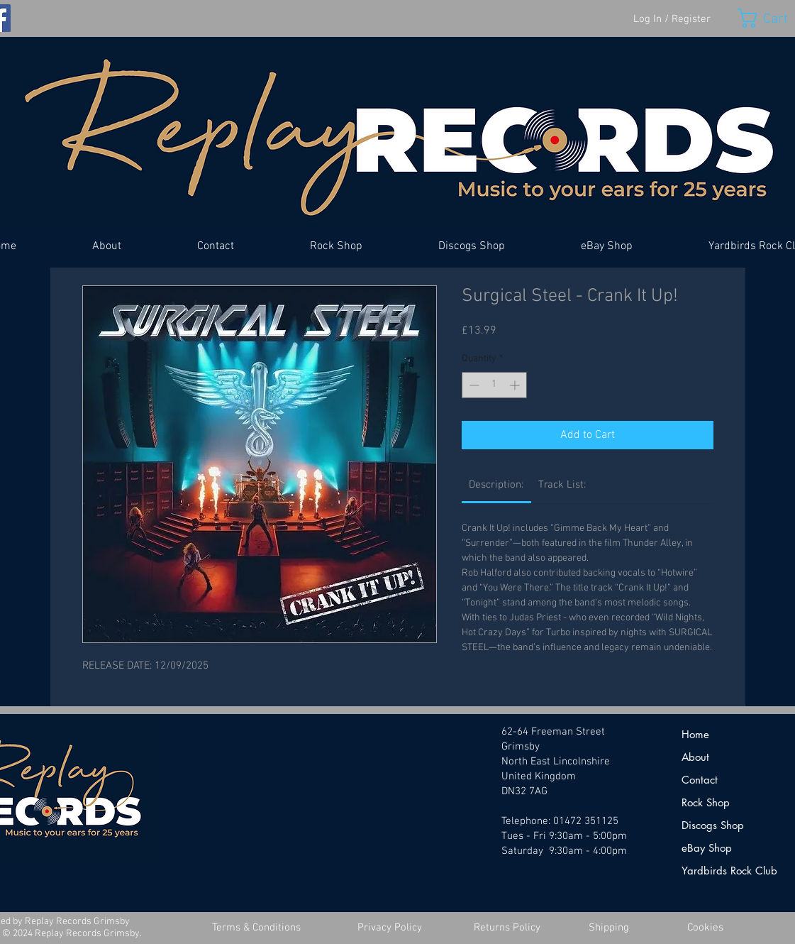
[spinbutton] (494, 385)
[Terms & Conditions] (257, 928)
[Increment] (516, 385)
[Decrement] (473, 385)
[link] (496, 484)
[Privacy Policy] (390, 928)
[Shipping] (609, 928)
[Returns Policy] (507, 928)
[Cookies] (705, 928)
